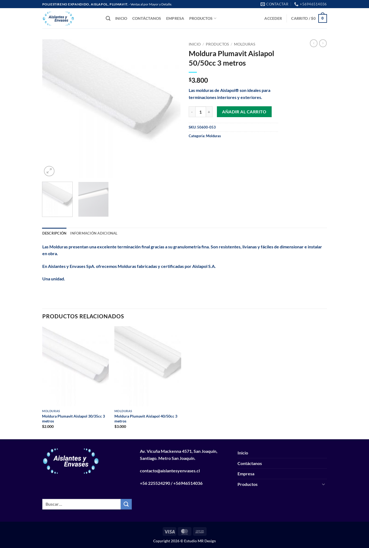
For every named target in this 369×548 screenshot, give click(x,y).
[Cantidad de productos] (200, 111)
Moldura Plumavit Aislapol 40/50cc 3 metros (145, 419)
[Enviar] (126, 504)
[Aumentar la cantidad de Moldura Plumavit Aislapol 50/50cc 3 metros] (209, 111)
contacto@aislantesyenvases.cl (170, 470)
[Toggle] (323, 484)
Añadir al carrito (244, 111)
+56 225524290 (155, 483)
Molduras (244, 44)
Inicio (121, 18)
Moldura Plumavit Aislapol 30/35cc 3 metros (73, 419)
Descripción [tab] (54, 233)
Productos (202, 18)
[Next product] (313, 43)
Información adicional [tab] (93, 233)
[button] (273, 18)
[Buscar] (108, 18)
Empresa (175, 18)
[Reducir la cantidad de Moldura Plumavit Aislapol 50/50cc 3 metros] (192, 111)
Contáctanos (146, 18)
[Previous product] (323, 43)
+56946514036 (188, 483)
